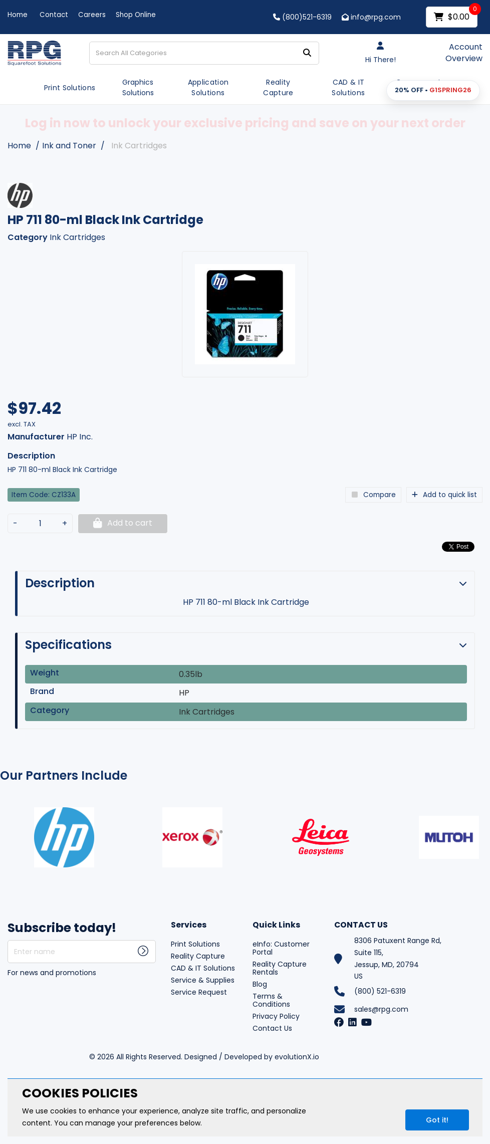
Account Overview (463, 53)
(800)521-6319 (302, 17)
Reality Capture (278, 87)
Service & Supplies (202, 980)
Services (188, 925)
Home (18, 15)
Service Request (199, 992)
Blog (260, 984)
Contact (54, 15)
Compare (373, 495)
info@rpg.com (371, 17)
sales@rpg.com (381, 1009)
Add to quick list (444, 495)
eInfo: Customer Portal (281, 948)
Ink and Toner (69, 145)
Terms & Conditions (271, 1000)
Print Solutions (70, 88)
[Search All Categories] (204, 53)
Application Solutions (208, 87)
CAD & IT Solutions (348, 87)
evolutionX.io (297, 1057)
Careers (92, 15)
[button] (433, 90)
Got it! (437, 1120)
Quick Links (276, 925)
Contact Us (272, 1028)
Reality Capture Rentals (280, 968)
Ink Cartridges (139, 145)
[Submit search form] (307, 53)
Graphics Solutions (138, 87)
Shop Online (136, 15)
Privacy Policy (276, 1016)
